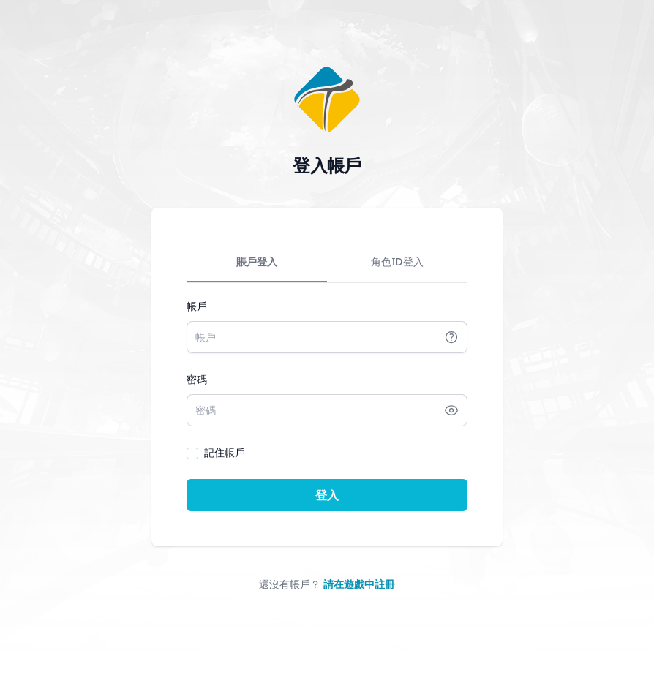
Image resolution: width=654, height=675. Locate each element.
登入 (327, 495)
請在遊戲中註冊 (359, 584)
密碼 (197, 379)
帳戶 (197, 306)
